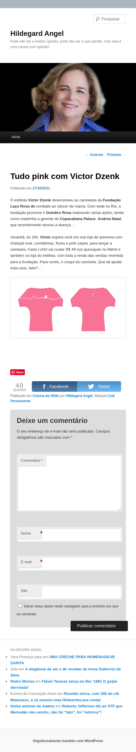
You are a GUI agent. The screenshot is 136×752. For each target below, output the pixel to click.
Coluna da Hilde (45, 396)
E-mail (31, 562)
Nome (31, 533)
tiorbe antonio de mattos (32, 706)
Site (24, 590)
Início (16, 137)
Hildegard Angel (37, 33)
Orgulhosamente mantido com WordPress (68, 741)
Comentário (32, 460)
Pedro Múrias (22, 681)
